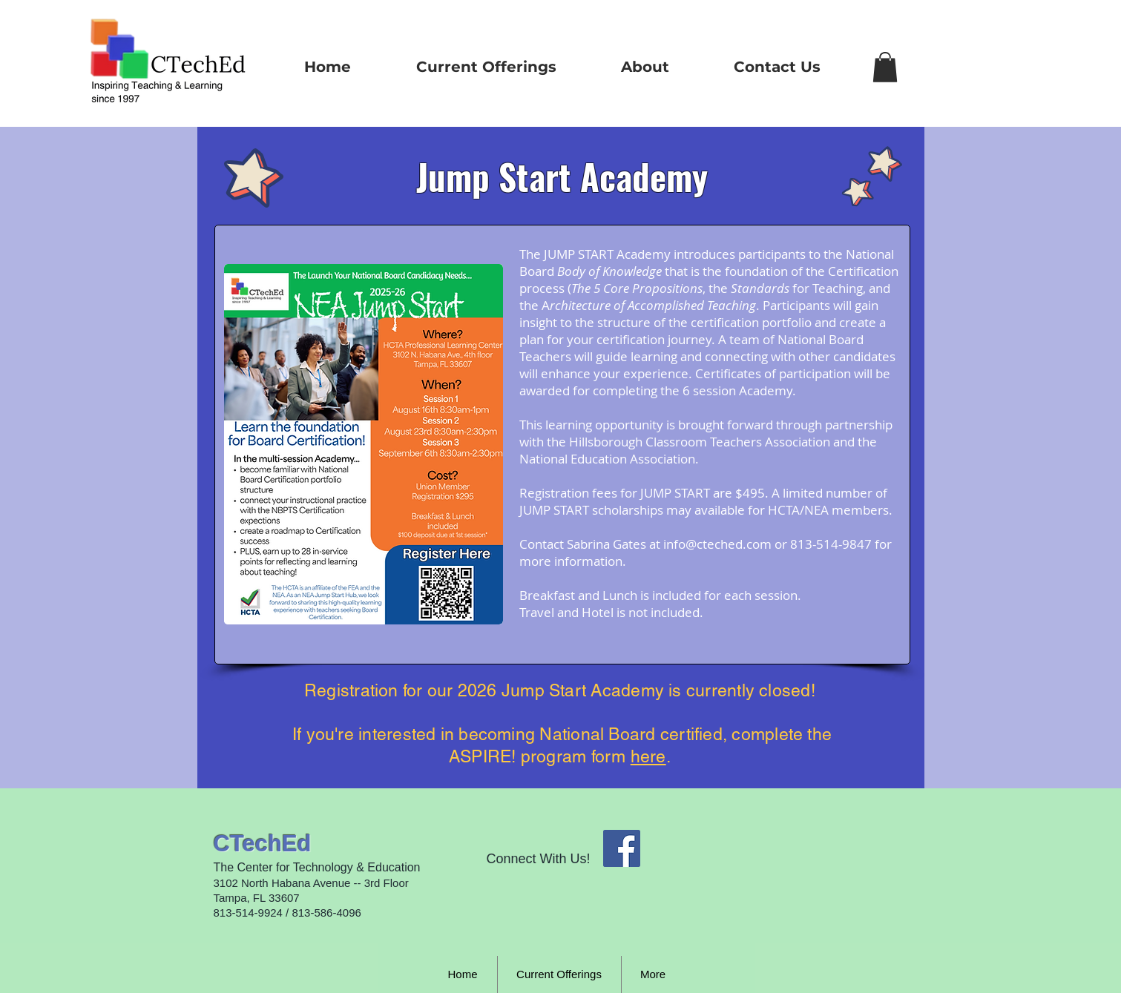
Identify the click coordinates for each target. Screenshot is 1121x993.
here (648, 756)
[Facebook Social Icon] (621, 848)
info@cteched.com (717, 543)
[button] (885, 67)
